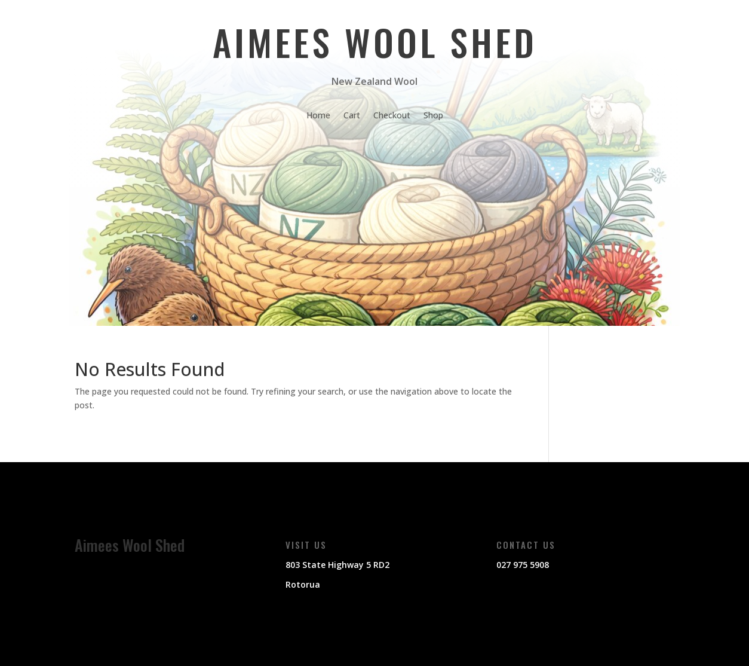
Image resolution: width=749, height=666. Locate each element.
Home (318, 116)
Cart (351, 116)
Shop (433, 116)
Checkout (391, 116)
